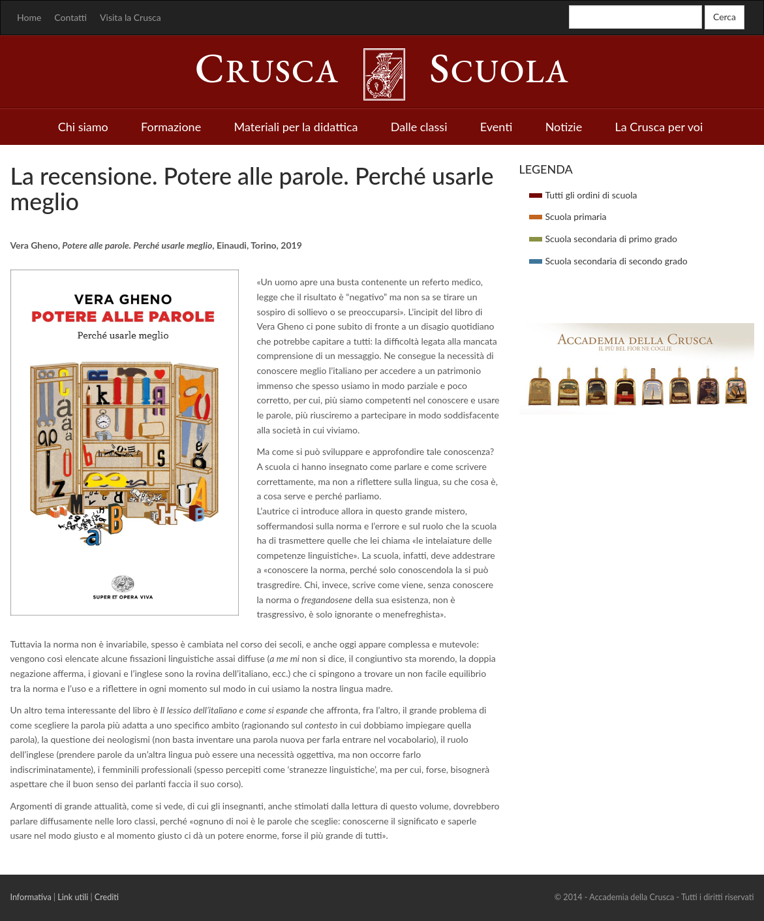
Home (29, 17)
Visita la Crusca (130, 17)
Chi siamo (83, 126)
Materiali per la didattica (296, 126)
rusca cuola (382, 71)
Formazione (171, 126)
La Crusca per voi (659, 126)
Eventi (496, 126)
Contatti (70, 17)
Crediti (107, 897)
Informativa (31, 897)
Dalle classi (419, 126)
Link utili (72, 897)
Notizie (564, 126)
